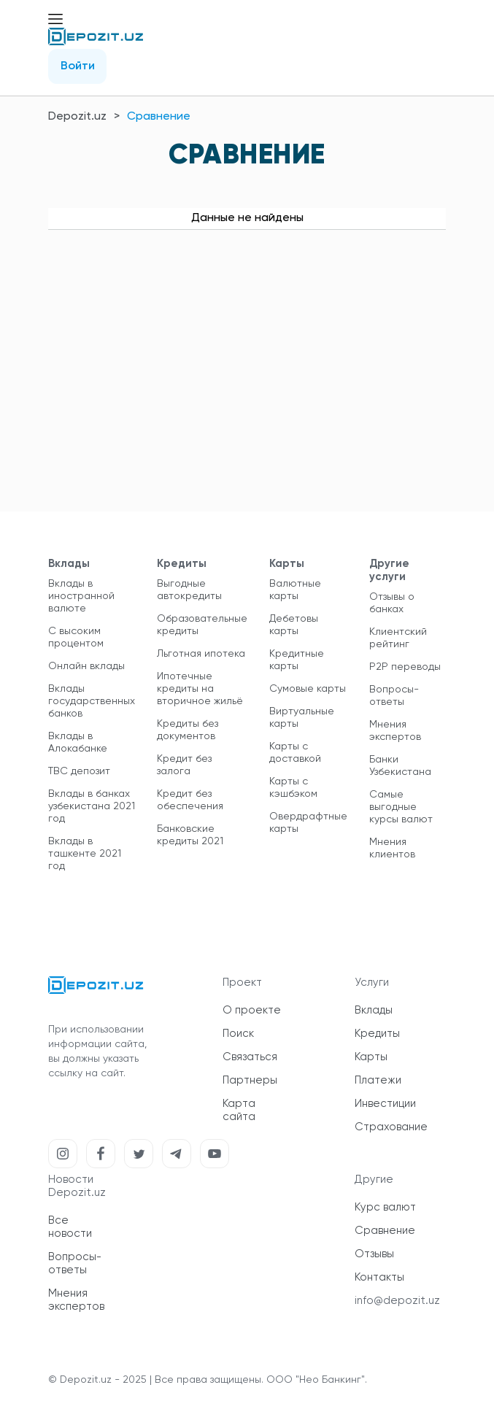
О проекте (252, 1010)
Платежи (378, 1080)
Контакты (379, 1277)
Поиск (238, 1033)
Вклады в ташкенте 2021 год (84, 853)
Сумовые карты (307, 689)
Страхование (391, 1127)
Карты (371, 1056)
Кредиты (377, 1033)
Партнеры (250, 1080)
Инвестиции (385, 1103)
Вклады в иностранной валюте (81, 596)
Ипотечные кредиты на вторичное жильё (200, 688)
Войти (78, 66)
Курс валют (385, 1207)
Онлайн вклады (86, 666)
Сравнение (385, 1230)
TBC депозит (79, 771)
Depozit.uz (77, 117)
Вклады (374, 1010)
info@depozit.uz (397, 1300)
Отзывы (374, 1253)
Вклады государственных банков (91, 701)
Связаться (250, 1056)
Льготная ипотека (201, 654)
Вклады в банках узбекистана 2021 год (91, 806)
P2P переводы (405, 667)
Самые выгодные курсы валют (401, 807)
